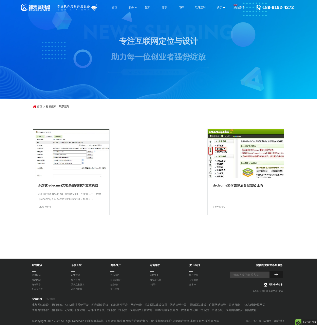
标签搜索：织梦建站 (58, 106)
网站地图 (279, 321)
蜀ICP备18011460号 (259, 321)
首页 (39, 106)
